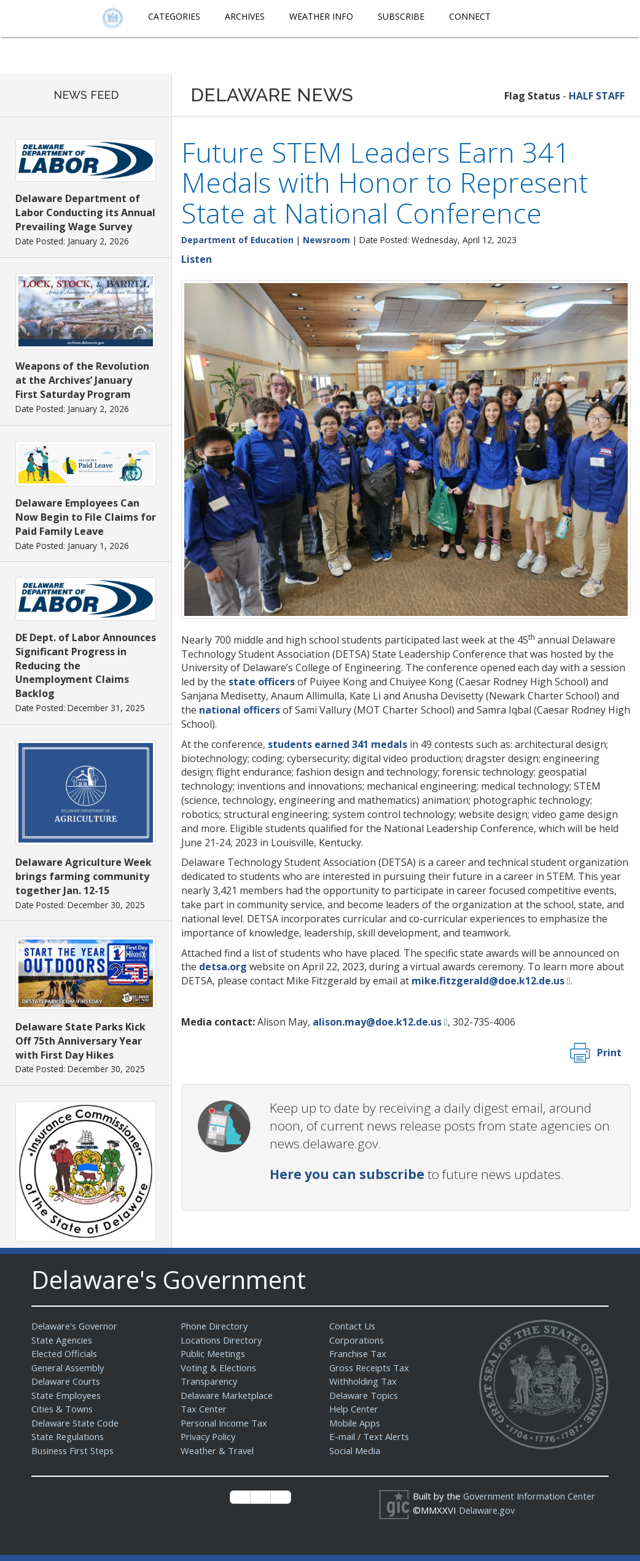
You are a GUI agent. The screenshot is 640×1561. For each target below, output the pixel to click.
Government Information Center (531, 1496)
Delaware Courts (67, 1381)
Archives (245, 16)
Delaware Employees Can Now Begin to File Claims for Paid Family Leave (85, 517)
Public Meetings (214, 1353)
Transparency (210, 1381)
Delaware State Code (76, 1423)
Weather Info (321, 16)
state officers (261, 681)
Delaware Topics (364, 1395)
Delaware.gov (488, 1510)
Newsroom (326, 240)
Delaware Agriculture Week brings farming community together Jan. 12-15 (83, 876)
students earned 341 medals (337, 744)
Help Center (355, 1409)
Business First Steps (74, 1450)
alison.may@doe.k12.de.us (377, 1022)
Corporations (356, 1340)
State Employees (67, 1395)
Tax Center (204, 1409)
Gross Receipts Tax (371, 1367)
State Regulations (68, 1436)
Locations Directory (222, 1340)
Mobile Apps (355, 1423)
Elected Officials (65, 1353)
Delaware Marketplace (228, 1395)
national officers (239, 710)
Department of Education (237, 240)
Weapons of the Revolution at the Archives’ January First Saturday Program (82, 380)
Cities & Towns (63, 1409)
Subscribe (401, 16)
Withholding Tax (363, 1381)
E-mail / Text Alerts (370, 1436)
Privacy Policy (209, 1436)
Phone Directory (215, 1326)
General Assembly (69, 1367)
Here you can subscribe (347, 1174)
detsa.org (223, 966)
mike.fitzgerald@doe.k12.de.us (488, 980)
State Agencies (63, 1340)
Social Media (355, 1450)
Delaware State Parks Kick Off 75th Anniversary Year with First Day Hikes (80, 1041)
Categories (174, 16)
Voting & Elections (219, 1367)
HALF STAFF (597, 96)
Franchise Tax (358, 1353)
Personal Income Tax (225, 1423)
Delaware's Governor (76, 1326)
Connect (470, 16)
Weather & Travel (218, 1450)
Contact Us (352, 1326)
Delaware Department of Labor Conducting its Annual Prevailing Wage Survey (85, 212)
